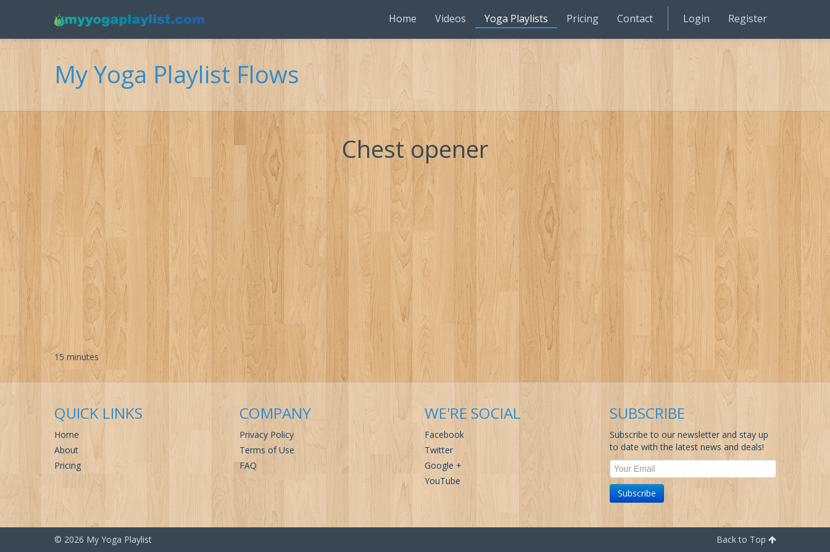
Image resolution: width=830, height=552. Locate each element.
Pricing (582, 18)
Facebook (444, 434)
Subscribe (637, 493)
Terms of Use (266, 450)
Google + (443, 465)
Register (747, 18)
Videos (450, 18)
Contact (635, 18)
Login (696, 18)
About (66, 450)
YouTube (442, 481)
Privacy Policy (266, 434)
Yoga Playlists (516, 18)
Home (403, 18)
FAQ (248, 465)
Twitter (439, 450)
